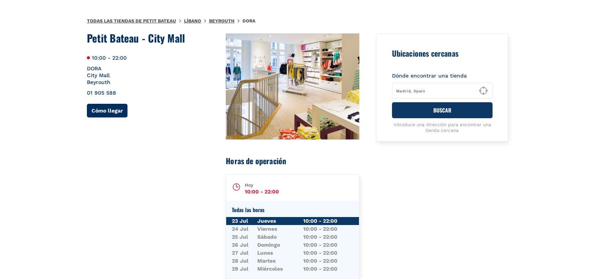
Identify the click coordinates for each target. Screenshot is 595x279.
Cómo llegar (109, 110)
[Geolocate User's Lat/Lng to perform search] (483, 90)
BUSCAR (442, 110)
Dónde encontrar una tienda (429, 76)
